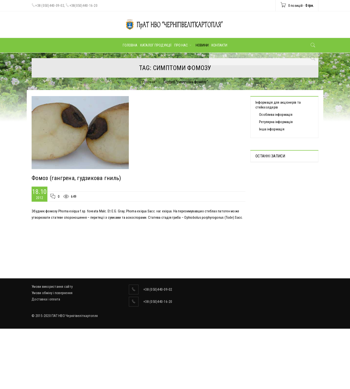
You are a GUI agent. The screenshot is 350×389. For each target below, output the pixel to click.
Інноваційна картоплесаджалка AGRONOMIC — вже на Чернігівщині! (282, 252)
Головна (148, 82)
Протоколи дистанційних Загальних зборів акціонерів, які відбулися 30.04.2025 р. (283, 179)
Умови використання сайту (52, 339)
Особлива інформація (275, 114)
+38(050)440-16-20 (83, 5)
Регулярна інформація (276, 122)
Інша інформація (271, 129)
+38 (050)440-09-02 (49, 5)
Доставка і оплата (46, 352)
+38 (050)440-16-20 (157, 354)
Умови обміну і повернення (52, 345)
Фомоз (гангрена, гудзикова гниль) (76, 178)
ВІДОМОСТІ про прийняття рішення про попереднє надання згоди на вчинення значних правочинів (282, 217)
